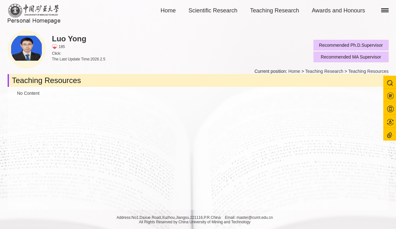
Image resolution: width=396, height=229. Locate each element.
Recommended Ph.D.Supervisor (351, 45)
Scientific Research (213, 10)
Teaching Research (274, 10)
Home (168, 10)
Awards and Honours (338, 10)
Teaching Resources (368, 71)
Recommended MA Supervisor (351, 56)
